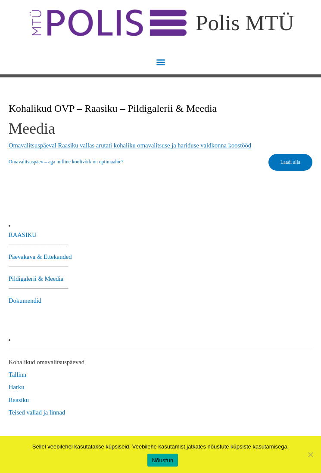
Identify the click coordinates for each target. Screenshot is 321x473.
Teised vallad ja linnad (37, 412)
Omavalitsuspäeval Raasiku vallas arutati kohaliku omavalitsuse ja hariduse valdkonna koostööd (130, 145)
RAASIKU (23, 234)
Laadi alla (290, 162)
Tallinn (17, 374)
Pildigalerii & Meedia (36, 278)
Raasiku (19, 399)
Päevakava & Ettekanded (40, 256)
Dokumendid (25, 300)
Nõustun (162, 460)
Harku (16, 387)
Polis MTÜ (245, 22)
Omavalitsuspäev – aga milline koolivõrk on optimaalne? (66, 162)
